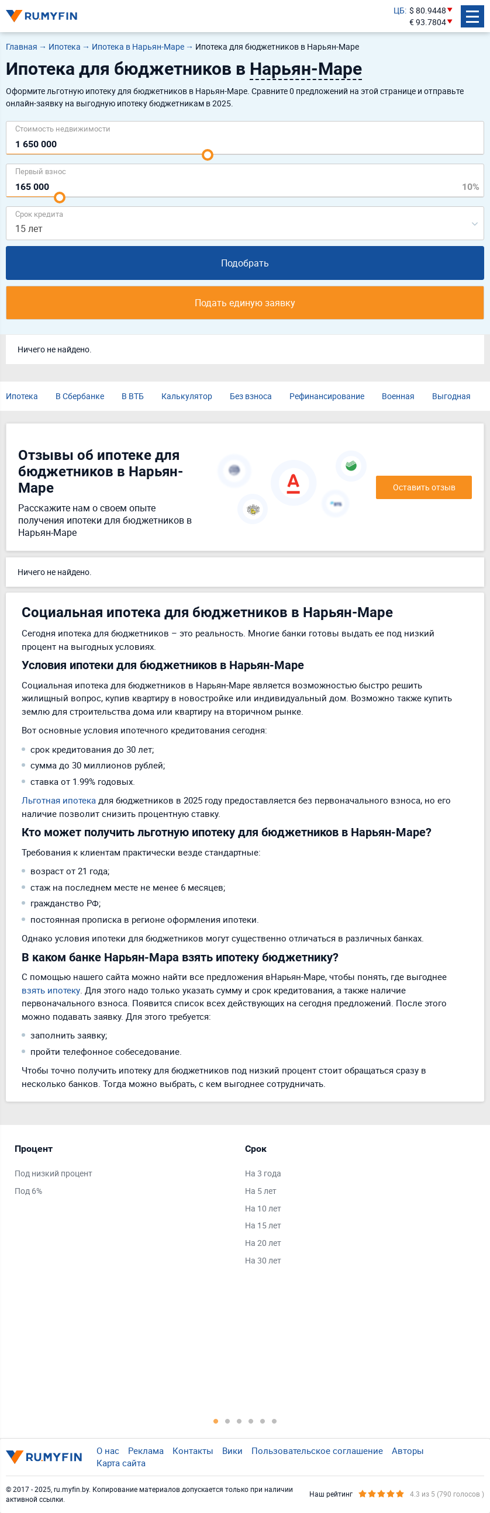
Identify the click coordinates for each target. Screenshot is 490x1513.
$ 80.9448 (427, 10)
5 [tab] (262, 1421)
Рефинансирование (326, 395)
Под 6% (28, 1190)
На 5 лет (261, 1190)
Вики (232, 1450)
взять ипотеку (51, 990)
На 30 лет (263, 1260)
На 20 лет (263, 1242)
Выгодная (451, 395)
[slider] (207, 155)
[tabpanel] (124, 1172)
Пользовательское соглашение (317, 1450)
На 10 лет (263, 1208)
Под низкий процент (53, 1173)
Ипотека (22, 395)
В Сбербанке (80, 395)
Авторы (408, 1450)
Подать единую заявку (245, 302)
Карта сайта (121, 1463)
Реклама (146, 1450)
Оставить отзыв (424, 487)
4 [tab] (251, 1421)
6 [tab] (274, 1421)
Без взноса (251, 395)
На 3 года (263, 1173)
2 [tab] (227, 1421)
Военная (398, 395)
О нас (107, 1450)
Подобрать (245, 263)
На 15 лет (263, 1225)
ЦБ (399, 10)
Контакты (192, 1450)
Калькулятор (186, 395)
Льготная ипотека (59, 800)
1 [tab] (216, 1421)
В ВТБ (133, 395)
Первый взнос (40, 171)
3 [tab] (239, 1421)
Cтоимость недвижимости (63, 128)
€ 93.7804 (427, 21)
